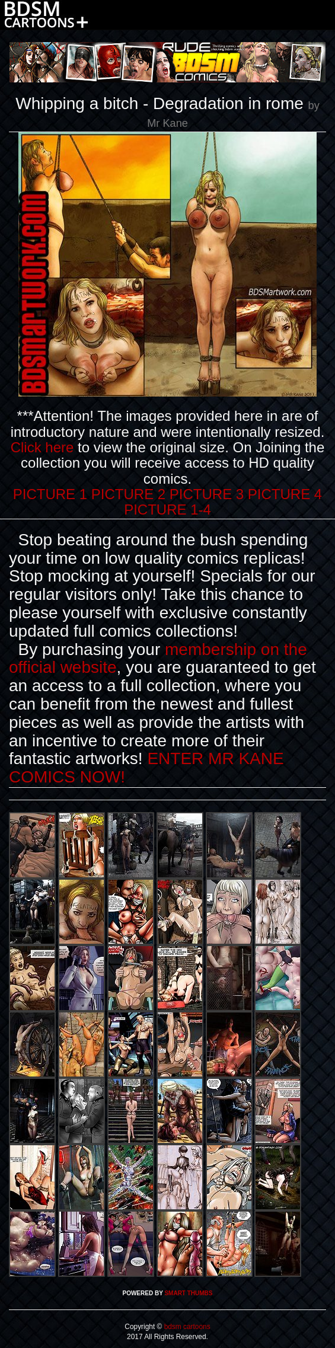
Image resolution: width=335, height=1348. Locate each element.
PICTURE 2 (128, 494)
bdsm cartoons (186, 1327)
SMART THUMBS (188, 1293)
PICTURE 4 (285, 494)
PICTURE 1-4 (167, 509)
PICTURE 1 (50, 494)
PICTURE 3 (207, 494)
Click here (42, 447)
